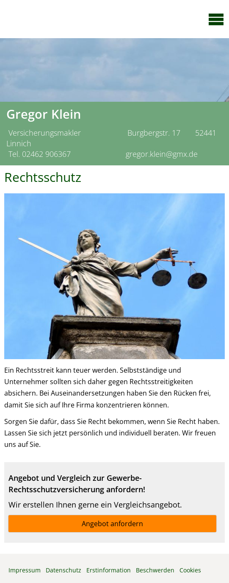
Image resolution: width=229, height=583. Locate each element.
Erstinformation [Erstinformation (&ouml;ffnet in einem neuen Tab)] (108, 570)
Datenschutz (63, 570)
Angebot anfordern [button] (112, 523)
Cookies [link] (190, 570)
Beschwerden (155, 570)
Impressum (24, 570)
